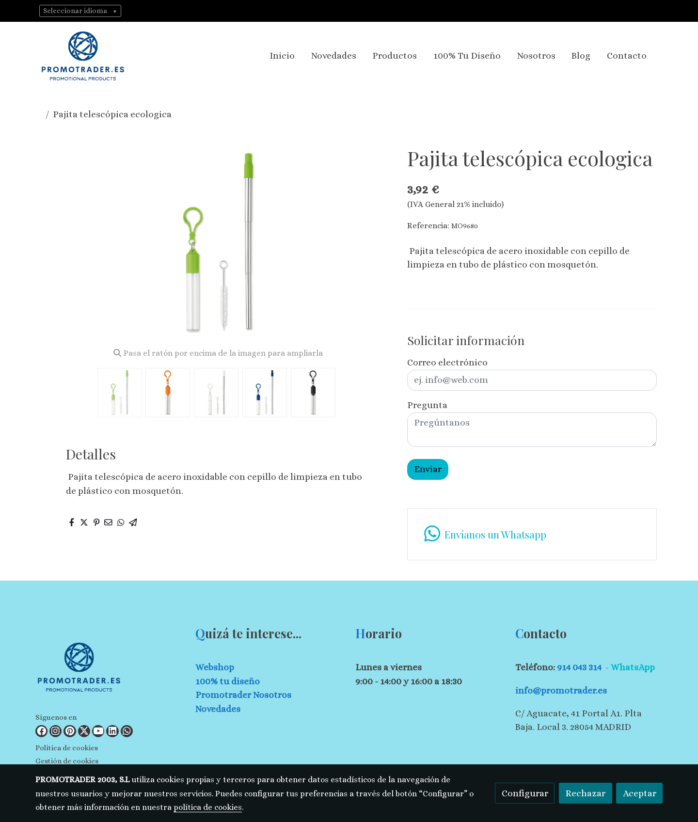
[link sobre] (109, 669)
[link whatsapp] (127, 731)
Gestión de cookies (66, 761)
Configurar (525, 793)
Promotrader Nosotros (243, 695)
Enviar (428, 469)
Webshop (214, 667)
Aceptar (639, 793)
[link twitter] (84, 731)
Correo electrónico (447, 362)
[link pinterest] (69, 731)
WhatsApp (633, 667)
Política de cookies (66, 747)
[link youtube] (98, 731)
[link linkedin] (112, 731)
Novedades (217, 709)
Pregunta (427, 405)
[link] (83, 56)
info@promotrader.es (561, 690)
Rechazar (585, 793)
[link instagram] (55, 731)
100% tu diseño (227, 681)
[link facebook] (41, 731)
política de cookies (208, 807)
